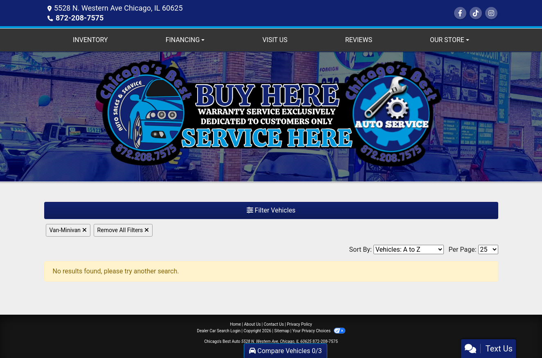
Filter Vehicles (271, 210)
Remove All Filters (123, 230)
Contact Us (274, 324)
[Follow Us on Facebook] (460, 13)
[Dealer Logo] (271, 116)
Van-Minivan (68, 230)
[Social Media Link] (476, 13)
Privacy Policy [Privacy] (299, 324)
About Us (252, 324)
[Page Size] (488, 249)
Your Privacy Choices (318, 331)
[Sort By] (408, 249)
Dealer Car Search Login (219, 331)
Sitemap (281, 331)
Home (235, 324)
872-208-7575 (79, 17)
